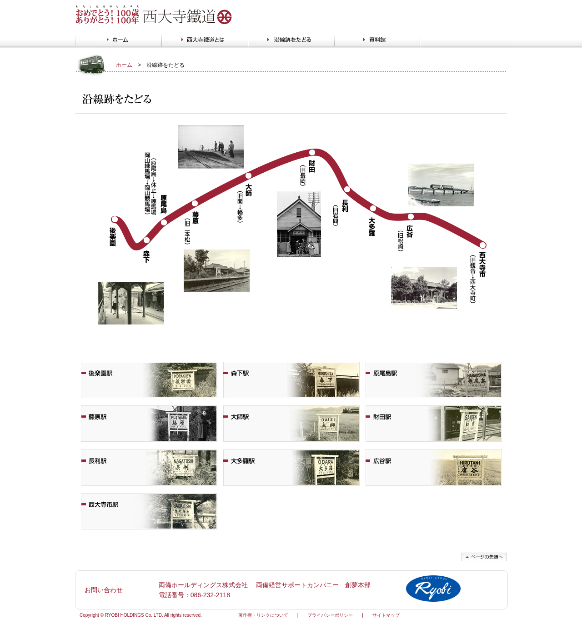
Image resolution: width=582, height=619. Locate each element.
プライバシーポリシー (330, 615)
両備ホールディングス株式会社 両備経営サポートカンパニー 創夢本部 (265, 585)
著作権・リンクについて (263, 615)
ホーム (124, 65)
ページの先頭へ (484, 557)
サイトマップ (386, 615)
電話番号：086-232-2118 (194, 595)
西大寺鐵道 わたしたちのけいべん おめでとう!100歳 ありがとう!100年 (154, 15)
